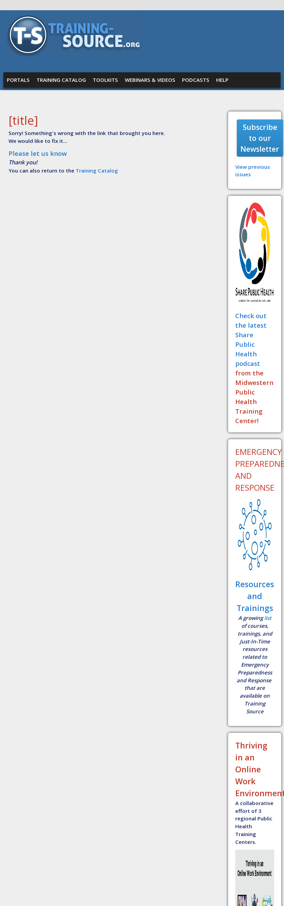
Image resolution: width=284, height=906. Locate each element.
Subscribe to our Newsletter (259, 138)
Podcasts (195, 79)
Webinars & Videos (150, 79)
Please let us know (38, 153)
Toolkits (105, 79)
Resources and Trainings (254, 596)
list (267, 617)
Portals (18, 79)
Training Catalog (61, 79)
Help (222, 79)
